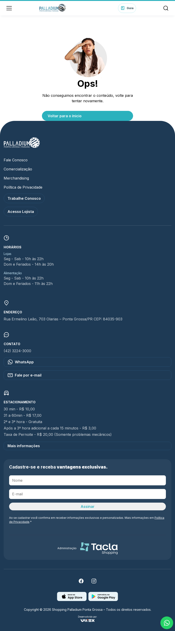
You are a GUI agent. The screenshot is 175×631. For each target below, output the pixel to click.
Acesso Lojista (21, 211)
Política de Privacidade (23, 187)
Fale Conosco (16, 160)
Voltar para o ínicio (65, 116)
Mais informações (24, 446)
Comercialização (18, 169)
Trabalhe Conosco (24, 198)
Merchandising (16, 178)
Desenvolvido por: (87, 619)
